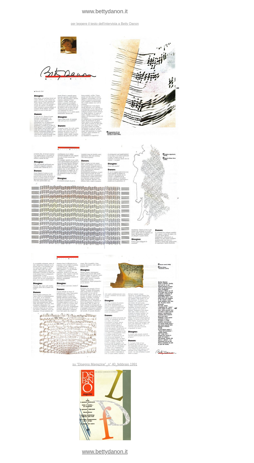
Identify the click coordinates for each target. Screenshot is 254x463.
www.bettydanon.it (105, 451)
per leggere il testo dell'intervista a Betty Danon (105, 23)
